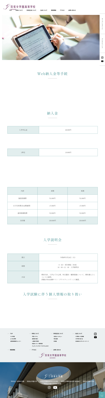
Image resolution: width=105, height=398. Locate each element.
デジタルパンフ (102, 43)
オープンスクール (102, 24)
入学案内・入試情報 (79, 336)
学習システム (35, 336)
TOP (11, 333)
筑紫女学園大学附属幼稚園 (52, 384)
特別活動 (56, 338)
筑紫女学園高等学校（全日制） (49, 381)
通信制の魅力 (35, 338)
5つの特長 (12, 336)
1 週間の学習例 (35, 341)
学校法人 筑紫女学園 (17, 381)
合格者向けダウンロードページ (82, 341)
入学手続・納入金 (79, 338)
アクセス (62, 10)
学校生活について (31, 10)
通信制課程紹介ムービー (15, 341)
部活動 (55, 341)
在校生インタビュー (58, 336)
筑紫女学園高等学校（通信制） (70, 381)
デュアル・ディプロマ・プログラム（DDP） (40, 346)
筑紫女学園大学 (32, 381)
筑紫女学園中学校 (88, 381)
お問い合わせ (72, 10)
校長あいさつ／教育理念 (37, 343)
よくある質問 (13, 338)
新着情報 (53, 10)
